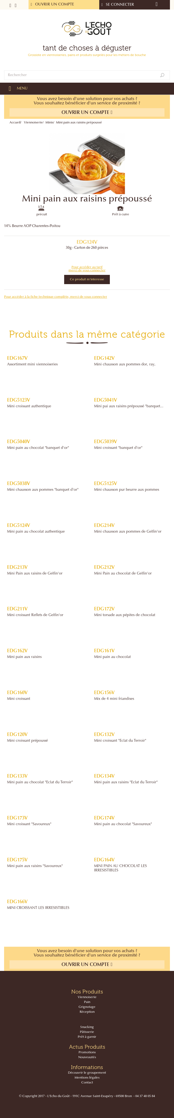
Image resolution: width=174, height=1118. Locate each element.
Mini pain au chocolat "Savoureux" (123, 824)
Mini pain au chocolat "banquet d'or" (38, 448)
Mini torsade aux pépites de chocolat (124, 615)
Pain (87, 1002)
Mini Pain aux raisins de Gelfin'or (35, 574)
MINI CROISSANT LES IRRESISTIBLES (38, 908)
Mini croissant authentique (29, 406)
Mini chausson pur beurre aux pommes (126, 490)
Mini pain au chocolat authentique (36, 532)
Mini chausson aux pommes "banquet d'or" (43, 490)
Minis (49, 122)
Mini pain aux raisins (24, 657)
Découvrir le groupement (87, 1072)
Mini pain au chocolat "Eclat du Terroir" (40, 782)
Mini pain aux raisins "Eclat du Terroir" (126, 782)
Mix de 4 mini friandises (114, 699)
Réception (87, 1012)
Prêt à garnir (87, 1037)
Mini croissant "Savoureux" (29, 824)
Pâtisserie (87, 1032)
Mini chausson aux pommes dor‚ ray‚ (125, 365)
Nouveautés (87, 1057)
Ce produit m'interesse (87, 279)
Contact (87, 1082)
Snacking (87, 1027)
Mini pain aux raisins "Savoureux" (35, 866)
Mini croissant (18, 699)
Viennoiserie (33, 122)
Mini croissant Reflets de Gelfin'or (35, 615)
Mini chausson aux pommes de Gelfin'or (127, 532)
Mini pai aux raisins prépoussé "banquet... (128, 406)
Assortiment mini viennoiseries (32, 365)
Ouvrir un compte (87, 112)
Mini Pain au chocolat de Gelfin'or (123, 574)
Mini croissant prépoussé (27, 741)
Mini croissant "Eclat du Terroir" (120, 741)
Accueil (15, 122)
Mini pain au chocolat (112, 657)
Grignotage (87, 1007)
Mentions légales (87, 1077)
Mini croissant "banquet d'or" (118, 448)
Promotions (87, 1052)
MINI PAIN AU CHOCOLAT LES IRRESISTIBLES (120, 868)
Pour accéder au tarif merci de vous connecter (87, 269)
